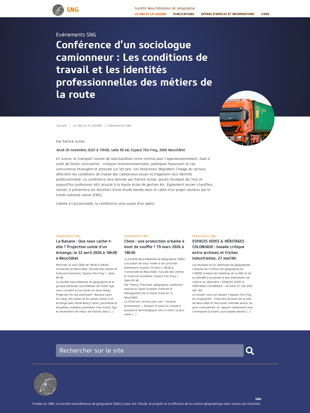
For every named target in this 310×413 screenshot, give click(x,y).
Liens (265, 14)
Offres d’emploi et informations (227, 14)
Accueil (62, 126)
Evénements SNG (76, 35)
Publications (183, 14)
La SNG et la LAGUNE (150, 14)
